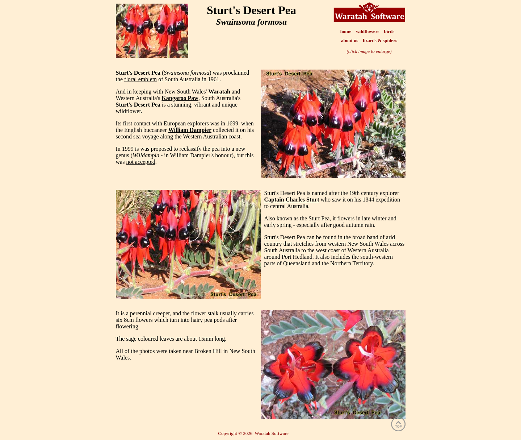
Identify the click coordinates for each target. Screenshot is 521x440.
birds (389, 31)
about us (349, 40)
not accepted (140, 162)
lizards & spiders (380, 40)
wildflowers (367, 31)
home (345, 31)
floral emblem (140, 79)
